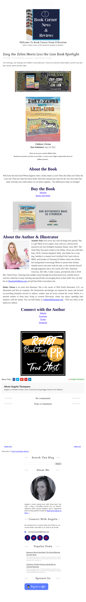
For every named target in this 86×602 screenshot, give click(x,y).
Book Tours (29, 58)
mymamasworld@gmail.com (38, 532)
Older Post (77, 446)
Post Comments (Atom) (20, 451)
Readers (49, 58)
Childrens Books (39, 58)
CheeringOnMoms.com (17, 281)
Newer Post (8, 446)
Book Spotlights (19, 58)
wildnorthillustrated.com (53, 300)
